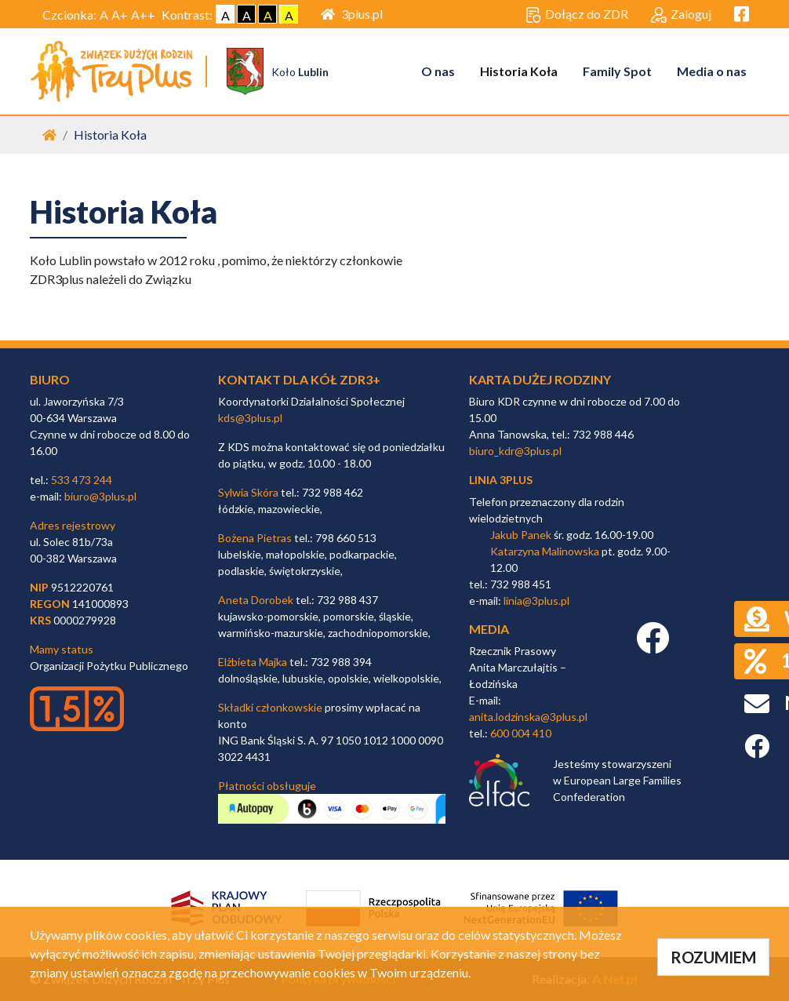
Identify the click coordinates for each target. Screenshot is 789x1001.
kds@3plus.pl (250, 417)
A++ (143, 14)
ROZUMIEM (713, 957)
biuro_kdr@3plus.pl (515, 450)
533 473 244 (81, 479)
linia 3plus (501, 479)
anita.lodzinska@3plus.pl (528, 716)
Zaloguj (681, 15)
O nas (438, 71)
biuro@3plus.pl (100, 496)
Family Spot (617, 71)
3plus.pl (352, 13)
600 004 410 (520, 733)
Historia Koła (519, 71)
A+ (119, 14)
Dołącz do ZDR (576, 15)
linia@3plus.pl (536, 600)
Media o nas (712, 71)
